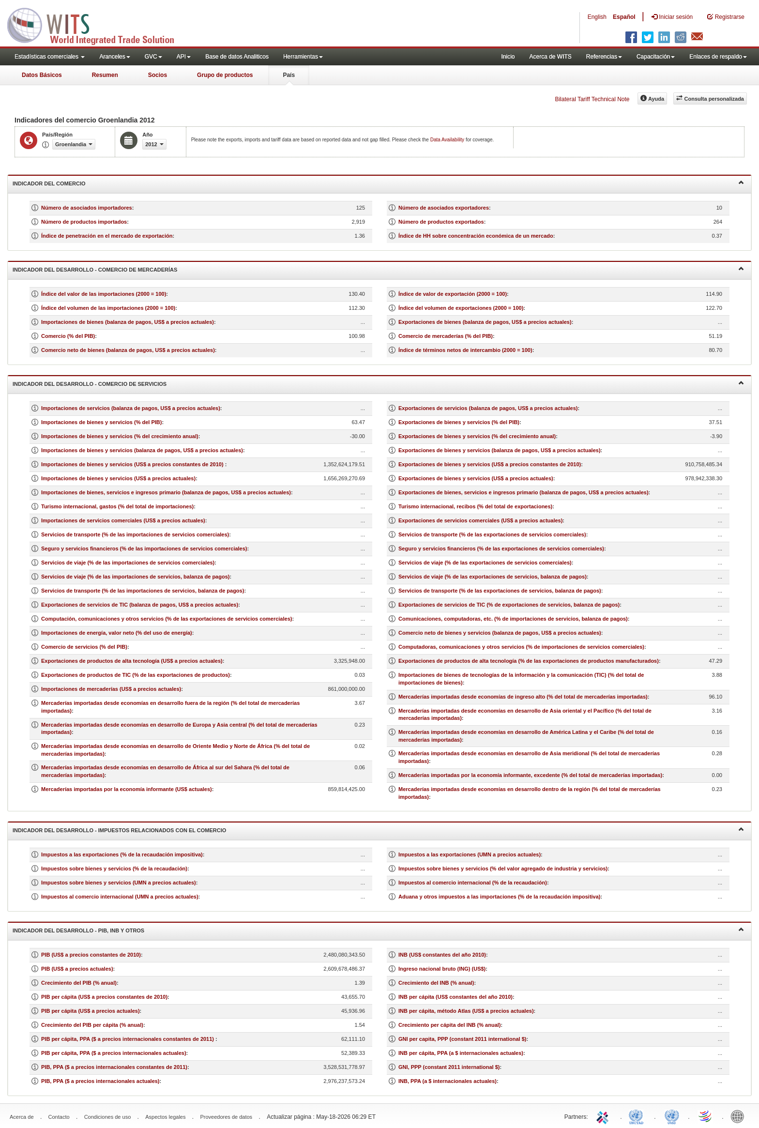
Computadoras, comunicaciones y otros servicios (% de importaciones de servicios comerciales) (521, 647)
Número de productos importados (84, 222)
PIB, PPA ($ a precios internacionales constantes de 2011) (114, 1067)
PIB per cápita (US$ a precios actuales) (90, 1011)
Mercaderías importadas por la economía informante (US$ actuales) (126, 789)
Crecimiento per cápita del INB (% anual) (449, 1025)
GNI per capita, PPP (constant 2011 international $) (462, 1039)
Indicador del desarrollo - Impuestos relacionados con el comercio (378, 829)
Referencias (604, 56)
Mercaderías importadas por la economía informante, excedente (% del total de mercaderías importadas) (530, 775)
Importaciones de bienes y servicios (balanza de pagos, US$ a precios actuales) (142, 450)
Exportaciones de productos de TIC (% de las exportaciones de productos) (135, 675)
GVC (153, 56)
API (184, 56)
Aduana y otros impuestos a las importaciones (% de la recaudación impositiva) (499, 896)
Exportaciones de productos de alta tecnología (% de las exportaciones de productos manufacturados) (528, 661)
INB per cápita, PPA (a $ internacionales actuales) (460, 1053)
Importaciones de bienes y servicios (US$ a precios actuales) (118, 478)
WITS (97, 24)
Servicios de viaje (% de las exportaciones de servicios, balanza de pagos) (492, 576)
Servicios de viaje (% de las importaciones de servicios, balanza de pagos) (135, 576)
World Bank (739, 1116)
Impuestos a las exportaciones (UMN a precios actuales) (469, 854)
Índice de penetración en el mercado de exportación (106, 236)
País (289, 75)
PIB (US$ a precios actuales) (77, 969)
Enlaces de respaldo (718, 56)
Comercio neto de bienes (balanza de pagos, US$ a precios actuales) (128, 350)
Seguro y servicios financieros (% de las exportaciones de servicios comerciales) (501, 548)
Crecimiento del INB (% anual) (436, 983)
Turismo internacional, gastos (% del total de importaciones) (117, 506)
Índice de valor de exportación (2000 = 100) (452, 294)
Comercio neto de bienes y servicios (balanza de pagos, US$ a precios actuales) (499, 633)
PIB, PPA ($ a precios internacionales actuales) (100, 1081)
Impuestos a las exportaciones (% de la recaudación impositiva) (122, 854)
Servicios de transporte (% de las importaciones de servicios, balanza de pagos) (142, 591)
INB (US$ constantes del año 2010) (442, 955)
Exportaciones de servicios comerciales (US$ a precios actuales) (480, 520)
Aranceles (114, 56)
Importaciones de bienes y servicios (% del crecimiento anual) (119, 436)
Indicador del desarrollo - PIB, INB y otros (378, 929)
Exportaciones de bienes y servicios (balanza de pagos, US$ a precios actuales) (499, 450)
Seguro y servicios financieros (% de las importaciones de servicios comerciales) (144, 548)
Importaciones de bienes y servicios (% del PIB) (101, 422)
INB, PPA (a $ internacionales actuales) (447, 1081)
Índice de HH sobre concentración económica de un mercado (475, 236)
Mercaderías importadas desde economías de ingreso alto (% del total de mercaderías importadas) (523, 697)
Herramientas (303, 56)
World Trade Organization (705, 1116)
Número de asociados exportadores (443, 208)
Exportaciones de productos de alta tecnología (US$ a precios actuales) (132, 661)
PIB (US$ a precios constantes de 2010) (91, 955)
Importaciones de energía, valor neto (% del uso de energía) (116, 633)
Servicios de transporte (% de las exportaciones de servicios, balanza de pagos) (499, 591)
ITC (604, 1116)
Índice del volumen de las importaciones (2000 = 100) (108, 308)
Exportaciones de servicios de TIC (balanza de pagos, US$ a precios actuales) (139, 605)
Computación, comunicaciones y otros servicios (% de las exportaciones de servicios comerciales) (166, 619)
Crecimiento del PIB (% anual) (79, 983)
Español (624, 17)
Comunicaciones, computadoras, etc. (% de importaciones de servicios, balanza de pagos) (513, 619)
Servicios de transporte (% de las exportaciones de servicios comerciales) (492, 534)
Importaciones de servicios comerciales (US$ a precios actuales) (123, 520)
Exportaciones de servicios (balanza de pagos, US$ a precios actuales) (487, 408)
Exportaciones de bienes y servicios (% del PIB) (458, 422)
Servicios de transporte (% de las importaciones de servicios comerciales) (135, 534)
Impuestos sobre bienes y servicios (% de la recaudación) (114, 868)
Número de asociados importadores (86, 208)
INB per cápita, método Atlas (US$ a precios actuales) (466, 1011)
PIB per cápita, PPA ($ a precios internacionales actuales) (113, 1053)
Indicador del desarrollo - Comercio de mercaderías (378, 269)
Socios (157, 75)
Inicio (508, 56)
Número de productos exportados (441, 222)
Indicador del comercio (378, 182)
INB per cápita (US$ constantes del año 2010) (455, 997)
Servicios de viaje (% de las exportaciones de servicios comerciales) (485, 562)
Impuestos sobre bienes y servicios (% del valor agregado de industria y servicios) (502, 868)
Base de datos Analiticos (237, 56)
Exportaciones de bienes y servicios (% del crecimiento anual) (477, 436)
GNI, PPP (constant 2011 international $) (449, 1067)
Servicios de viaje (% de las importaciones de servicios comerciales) (127, 562)
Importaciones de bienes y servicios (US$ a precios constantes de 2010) (133, 464)
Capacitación (656, 56)
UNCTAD (638, 1116)
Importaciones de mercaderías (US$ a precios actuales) (111, 689)
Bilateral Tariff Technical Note (592, 99)
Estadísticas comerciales (50, 56)
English (597, 17)
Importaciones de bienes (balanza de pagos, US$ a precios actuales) (127, 322)
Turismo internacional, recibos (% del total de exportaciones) (475, 506)
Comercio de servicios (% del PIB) (84, 647)
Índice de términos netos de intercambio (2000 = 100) (465, 350)
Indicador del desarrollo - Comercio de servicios (378, 383)
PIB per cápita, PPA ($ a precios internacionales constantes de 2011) (128, 1039)
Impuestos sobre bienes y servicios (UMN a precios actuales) (118, 882)
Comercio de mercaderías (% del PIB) (445, 336)
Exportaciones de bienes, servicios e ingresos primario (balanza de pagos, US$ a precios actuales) (523, 492)
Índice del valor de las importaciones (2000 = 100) (103, 294)
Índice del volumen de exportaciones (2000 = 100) (460, 308)
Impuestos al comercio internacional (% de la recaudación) (472, 882)
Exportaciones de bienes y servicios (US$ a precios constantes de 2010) (489, 464)
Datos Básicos (42, 75)
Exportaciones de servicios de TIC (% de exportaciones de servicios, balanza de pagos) (509, 605)
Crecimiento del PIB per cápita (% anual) (92, 1025)
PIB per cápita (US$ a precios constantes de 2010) (104, 997)
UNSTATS (672, 1116)
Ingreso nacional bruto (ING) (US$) (442, 969)
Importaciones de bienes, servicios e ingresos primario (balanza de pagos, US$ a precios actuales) (166, 492)
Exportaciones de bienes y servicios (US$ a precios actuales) (475, 478)
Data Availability (448, 139)
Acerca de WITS (550, 56)
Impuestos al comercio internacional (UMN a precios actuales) (119, 896)
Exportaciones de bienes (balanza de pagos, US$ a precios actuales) (485, 322)
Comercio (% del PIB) (68, 336)
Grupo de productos (225, 75)
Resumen (105, 75)
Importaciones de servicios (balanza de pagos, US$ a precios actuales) (130, 408)
